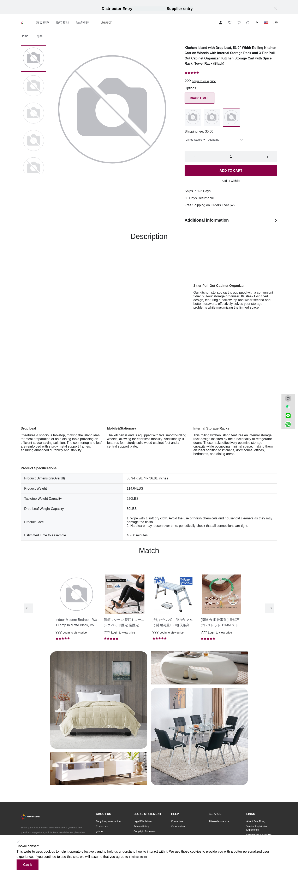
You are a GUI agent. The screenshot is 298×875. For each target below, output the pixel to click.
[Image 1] (33, 86)
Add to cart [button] (231, 170)
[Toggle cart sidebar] (239, 23)
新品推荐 (82, 22)
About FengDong (255, 821)
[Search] (157, 22)
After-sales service (219, 821)
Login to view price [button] (204, 81)
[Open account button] (221, 23)
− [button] (194, 157)
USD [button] (275, 22)
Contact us (102, 826)
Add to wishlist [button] (231, 180)
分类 (39, 36)
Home (25, 36)
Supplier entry (179, 8)
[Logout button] (257, 23)
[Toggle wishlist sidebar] (230, 23)
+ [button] (267, 157)
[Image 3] (33, 141)
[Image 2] (33, 113)
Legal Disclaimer (142, 821)
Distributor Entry (117, 8)
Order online (178, 826)
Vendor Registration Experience (257, 828)
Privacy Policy (141, 826)
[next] (269, 608)
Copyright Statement (144, 831)
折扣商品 (62, 22)
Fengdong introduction (108, 821)
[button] (266, 23)
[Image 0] (33, 58)
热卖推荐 (42, 22)
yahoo (99, 831)
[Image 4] (33, 168)
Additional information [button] (231, 220)
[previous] (28, 608)
